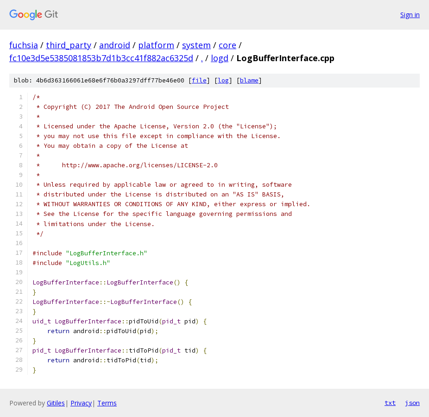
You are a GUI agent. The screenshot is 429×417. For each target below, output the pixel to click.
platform (156, 45)
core (227, 45)
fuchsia (23, 45)
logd (219, 57)
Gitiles (56, 402)
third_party (68, 45)
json (412, 402)
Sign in (410, 14)
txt (390, 402)
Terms (107, 402)
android (114, 45)
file (199, 80)
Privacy (81, 402)
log (223, 80)
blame (249, 80)
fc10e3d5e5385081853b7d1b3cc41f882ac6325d (101, 57)
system (196, 45)
